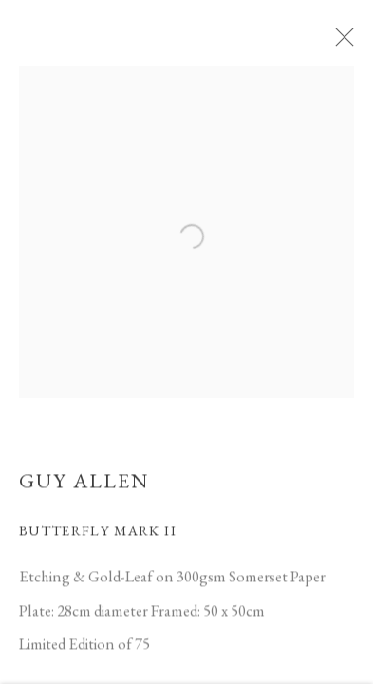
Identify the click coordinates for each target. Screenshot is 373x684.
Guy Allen (84, 485)
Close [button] (344, 42)
